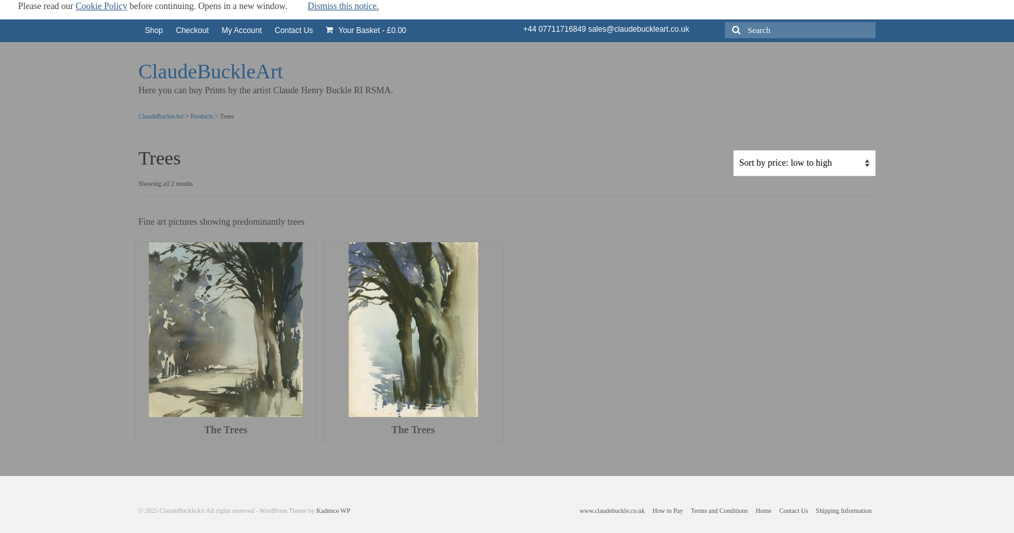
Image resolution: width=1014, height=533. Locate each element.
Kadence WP (333, 510)
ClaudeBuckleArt (210, 71)
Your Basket (366, 30)
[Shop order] (804, 163)
